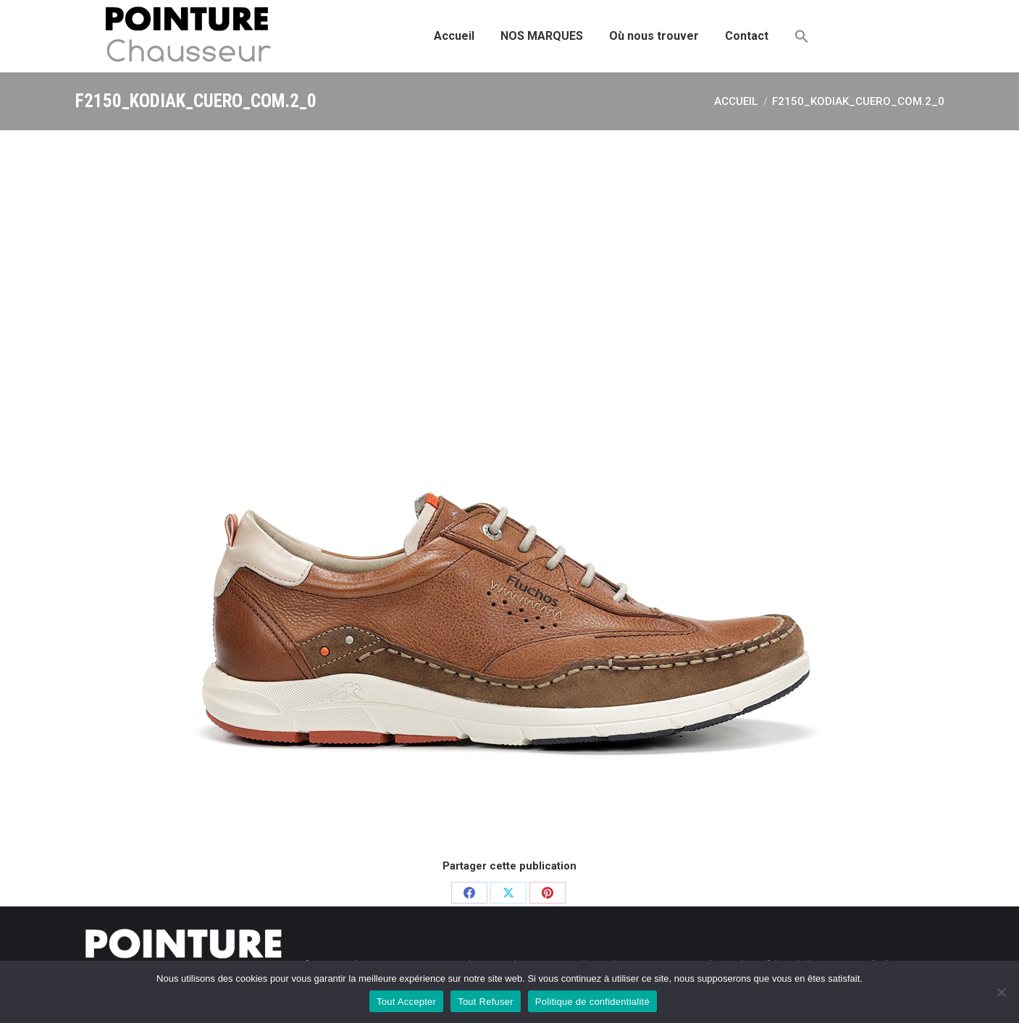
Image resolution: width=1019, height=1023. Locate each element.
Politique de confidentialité (592, 1001)
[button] (802, 36)
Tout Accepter (406, 1001)
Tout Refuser (485, 1001)
